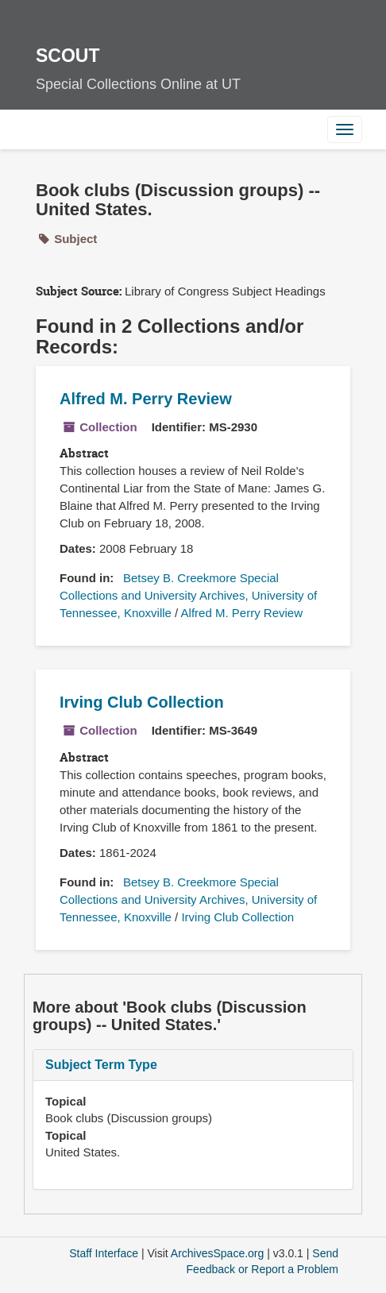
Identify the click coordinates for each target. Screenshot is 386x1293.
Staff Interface (103, 1253)
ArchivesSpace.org (217, 1253)
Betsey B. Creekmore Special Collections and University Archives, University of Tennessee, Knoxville (188, 595)
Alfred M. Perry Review (146, 398)
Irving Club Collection (142, 702)
